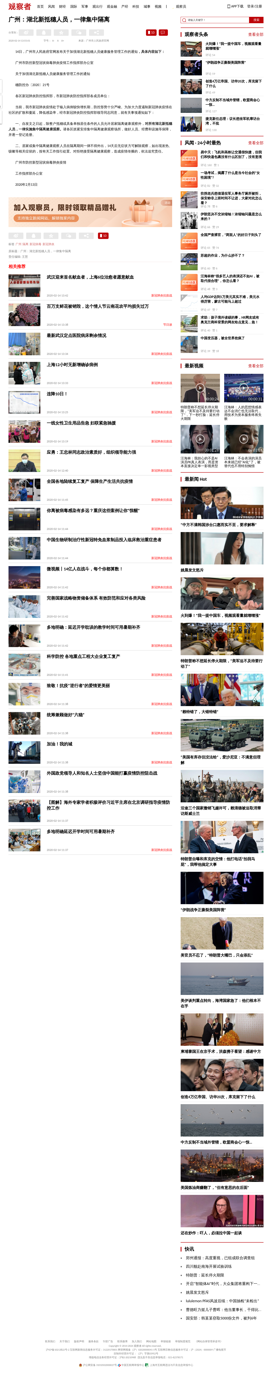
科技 (135, 6)
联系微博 (122, 1341)
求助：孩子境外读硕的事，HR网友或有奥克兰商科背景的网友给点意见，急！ (230, 319)
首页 (40, 6)
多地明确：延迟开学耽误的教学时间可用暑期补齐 (93, 627)
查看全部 (256, 34)
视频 (158, 6)
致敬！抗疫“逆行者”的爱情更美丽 (78, 685)
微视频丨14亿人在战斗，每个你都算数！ (85, 568)
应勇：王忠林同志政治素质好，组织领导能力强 (91, 452)
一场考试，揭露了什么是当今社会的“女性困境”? (230, 175)
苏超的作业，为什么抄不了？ (223, 255)
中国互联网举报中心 (131, 1365)
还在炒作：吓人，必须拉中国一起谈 (211, 1233)
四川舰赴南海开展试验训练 (209, 1266)
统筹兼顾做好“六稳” (65, 714)
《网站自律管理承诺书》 (209, 1341)
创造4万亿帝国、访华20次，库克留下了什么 (233, 83)
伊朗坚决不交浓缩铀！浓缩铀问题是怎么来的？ (231, 216)
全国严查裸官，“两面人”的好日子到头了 (231, 235)
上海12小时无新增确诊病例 (72, 364)
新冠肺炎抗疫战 (161, 295)
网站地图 (151, 1341)
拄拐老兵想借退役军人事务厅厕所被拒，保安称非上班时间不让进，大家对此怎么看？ (231, 198)
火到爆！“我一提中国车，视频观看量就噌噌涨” (233, 46)
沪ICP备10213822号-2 (57, 1349)
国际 (73, 6)
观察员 (179, 6)
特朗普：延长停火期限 (205, 1275)
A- (53, 40)
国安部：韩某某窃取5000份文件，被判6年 (221, 1318)
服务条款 (93, 1341)
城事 (147, 6)
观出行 (97, 6)
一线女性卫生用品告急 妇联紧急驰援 (81, 423)
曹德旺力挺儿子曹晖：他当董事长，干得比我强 (226, 1309)
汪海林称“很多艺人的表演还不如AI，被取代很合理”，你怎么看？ (230, 278)
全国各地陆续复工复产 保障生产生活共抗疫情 (90, 481)
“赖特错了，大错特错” (199, 711)
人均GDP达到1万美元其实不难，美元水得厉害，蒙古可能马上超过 (230, 299)
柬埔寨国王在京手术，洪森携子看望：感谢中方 (221, 1051)
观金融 (112, 6)
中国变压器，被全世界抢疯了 (223, 338)
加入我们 (137, 1341)
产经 (124, 6)
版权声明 (79, 1341)
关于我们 (65, 1341)
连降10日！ (57, 393)
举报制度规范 (182, 1341)
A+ (62, 40)
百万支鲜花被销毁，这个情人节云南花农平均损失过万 (98, 306)
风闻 (51, 6)
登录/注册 (254, 6)
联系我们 (50, 1341)
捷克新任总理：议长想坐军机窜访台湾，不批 (232, 121)
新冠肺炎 (48, 244)
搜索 (256, 20)
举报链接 (166, 1341)
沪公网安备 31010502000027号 (98, 1365)
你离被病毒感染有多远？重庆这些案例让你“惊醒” (93, 510)
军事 (84, 6)
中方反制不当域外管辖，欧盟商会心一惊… (232, 102)
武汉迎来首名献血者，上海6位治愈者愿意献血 (90, 277)
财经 (62, 6)
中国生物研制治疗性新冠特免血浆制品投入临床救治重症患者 (104, 539)
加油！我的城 (59, 744)
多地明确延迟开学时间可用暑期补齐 (81, 831)
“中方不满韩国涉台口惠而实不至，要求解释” (219, 524)
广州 (18, 244)
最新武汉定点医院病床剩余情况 (76, 335)
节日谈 (167, 325)
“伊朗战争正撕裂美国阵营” (225, 62)
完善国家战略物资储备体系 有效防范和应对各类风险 (96, 598)
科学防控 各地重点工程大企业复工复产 (83, 656)
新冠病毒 (35, 244)
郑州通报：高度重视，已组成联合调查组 (220, 1258)
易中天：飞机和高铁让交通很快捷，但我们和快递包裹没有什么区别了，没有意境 (231, 154)
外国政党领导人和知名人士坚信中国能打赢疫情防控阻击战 (102, 773)
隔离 (25, 244)
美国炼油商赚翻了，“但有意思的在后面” (215, 1187)
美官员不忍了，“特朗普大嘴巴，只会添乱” (217, 955)
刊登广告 (108, 1341)
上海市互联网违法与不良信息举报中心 (169, 1365)
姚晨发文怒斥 (192, 570)
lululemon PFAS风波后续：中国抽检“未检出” (222, 1301)
